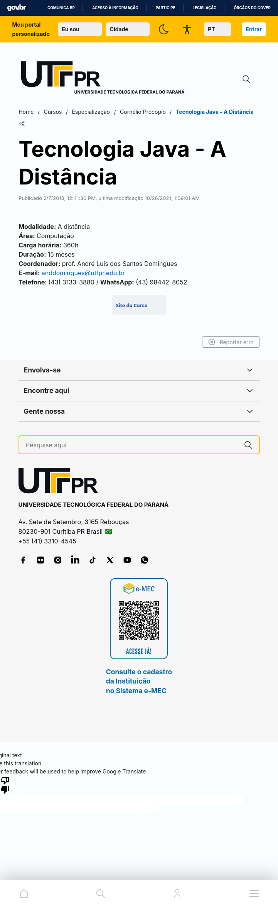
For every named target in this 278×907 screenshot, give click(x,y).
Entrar (254, 29)
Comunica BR (61, 8)
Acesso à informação (115, 8)
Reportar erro (228, 342)
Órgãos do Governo (255, 8)
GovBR (16, 8)
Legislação (205, 8)
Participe (165, 8)
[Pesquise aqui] (132, 445)
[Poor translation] (5, 784)
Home (28, 111)
